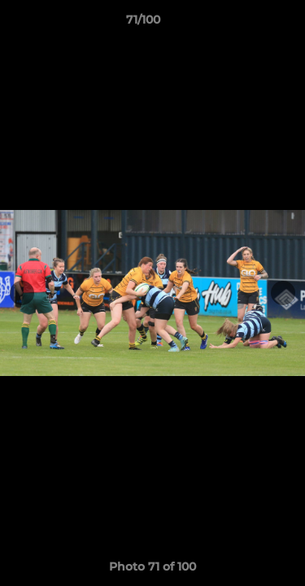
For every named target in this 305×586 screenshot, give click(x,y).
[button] (246, 23)
